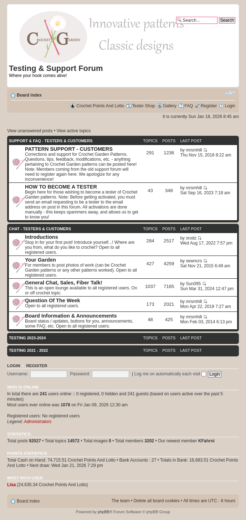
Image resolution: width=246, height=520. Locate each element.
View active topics (73, 130)
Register (209, 105)
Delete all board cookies (157, 500)
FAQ (188, 105)
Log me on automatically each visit (170, 373)
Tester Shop (143, 105)
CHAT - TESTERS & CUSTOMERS (40, 229)
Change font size (230, 93)
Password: (80, 373)
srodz (191, 238)
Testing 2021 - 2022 (28, 350)
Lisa (11, 484)
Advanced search (218, 26)
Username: (17, 373)
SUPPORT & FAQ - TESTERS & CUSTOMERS (51, 141)
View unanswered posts (30, 130)
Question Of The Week (52, 300)
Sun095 (193, 283)
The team (121, 500)
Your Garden (40, 260)
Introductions (41, 237)
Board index (29, 95)
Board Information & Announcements (71, 316)
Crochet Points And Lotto (100, 105)
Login (230, 105)
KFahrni (206, 440)
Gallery (169, 105)
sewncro (194, 260)
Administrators (37, 421)
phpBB (103, 512)
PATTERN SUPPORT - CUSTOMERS (69, 149)
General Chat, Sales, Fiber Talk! (63, 282)
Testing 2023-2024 (27, 338)
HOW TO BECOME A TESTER (61, 187)
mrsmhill (194, 150)
